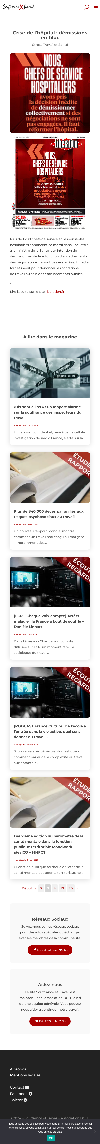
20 (71, 888)
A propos (18, 1069)
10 (62, 888)
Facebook (19, 1093)
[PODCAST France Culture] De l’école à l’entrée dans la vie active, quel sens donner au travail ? (50, 731)
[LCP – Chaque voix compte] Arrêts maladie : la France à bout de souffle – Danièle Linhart (49, 621)
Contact (17, 1087)
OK (51, 1138)
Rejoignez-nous (53, 950)
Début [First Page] (27, 888)
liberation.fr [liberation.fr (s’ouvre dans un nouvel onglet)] (55, 292)
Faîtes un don (53, 1021)
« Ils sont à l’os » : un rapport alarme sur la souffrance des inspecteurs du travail (47, 412)
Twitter (16, 1100)
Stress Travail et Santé (50, 45)
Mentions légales (25, 1075)
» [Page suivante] (77, 888)
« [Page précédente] (36, 888)
